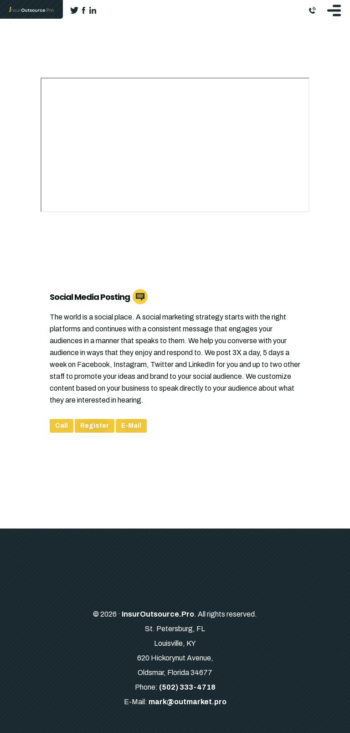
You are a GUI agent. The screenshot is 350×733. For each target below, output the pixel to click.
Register (94, 425)
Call (61, 425)
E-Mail (131, 425)
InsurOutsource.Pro (158, 614)
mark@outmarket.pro (187, 702)
